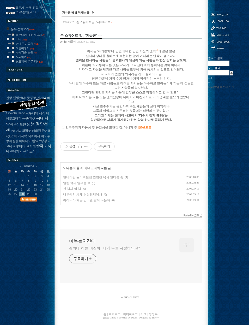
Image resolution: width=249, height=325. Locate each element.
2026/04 (29, 166)
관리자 (220, 47)
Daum (134, 317)
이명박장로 (23, 130)
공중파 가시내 (33, 118)
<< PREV (125, 297)
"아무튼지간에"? (26, 12)
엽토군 (106, 317)
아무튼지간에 (82, 241)
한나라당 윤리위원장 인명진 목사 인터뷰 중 (93, 177)
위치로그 (220, 20)
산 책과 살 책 (72, 189)
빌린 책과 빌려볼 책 (76, 183)
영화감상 (12, 140)
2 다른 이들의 (68, 41)
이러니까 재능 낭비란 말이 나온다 (86, 200)
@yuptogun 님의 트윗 (221, 87)
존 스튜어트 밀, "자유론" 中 (87, 22)
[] (131, 297)
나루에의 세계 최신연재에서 (82, 194)
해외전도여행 (41, 130)
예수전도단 (18, 124)
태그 (220, 28)
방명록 (220, 41)
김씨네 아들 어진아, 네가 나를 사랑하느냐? (104, 248)
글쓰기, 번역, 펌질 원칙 (30, 7)
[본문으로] (145, 127)
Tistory (155, 317)
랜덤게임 (16, 151)
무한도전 (29, 151)
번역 (35, 140)
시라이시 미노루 (39, 135)
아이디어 (25, 140)
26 (9, 194)
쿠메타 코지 (24, 146)
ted (13, 130)
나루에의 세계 (35, 112)
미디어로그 (220, 35)
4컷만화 (11, 135)
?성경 (43, 140)
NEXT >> (137, 297)
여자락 (22, 135)
